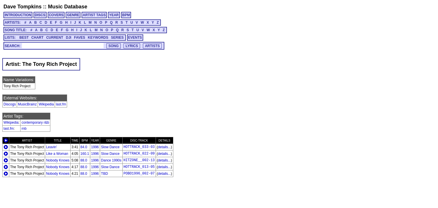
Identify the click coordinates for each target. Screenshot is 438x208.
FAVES (79, 38)
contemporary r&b (35, 122)
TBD (104, 174)
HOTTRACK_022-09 (139, 154)
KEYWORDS (98, 38)
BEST (24, 38)
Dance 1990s (111, 160)
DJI (68, 38)
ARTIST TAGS (94, 15)
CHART (37, 38)
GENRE (73, 15)
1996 (95, 147)
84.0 (83, 147)
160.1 (84, 154)
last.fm (61, 104)
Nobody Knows (57, 160)
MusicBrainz (27, 104)
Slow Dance (110, 147)
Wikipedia (46, 104)
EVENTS (135, 38)
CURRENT (54, 38)
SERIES (117, 38)
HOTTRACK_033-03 (139, 147)
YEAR (114, 15)
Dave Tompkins (22, 7)
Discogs (9, 104)
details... (164, 147)
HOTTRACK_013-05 (139, 167)
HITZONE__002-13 (139, 160)
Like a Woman (57, 154)
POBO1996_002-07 (139, 174)
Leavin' (51, 147)
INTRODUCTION (18, 15)
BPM (126, 15)
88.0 (83, 160)
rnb (23, 129)
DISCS (40, 15)
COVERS (56, 15)
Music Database (67, 7)
